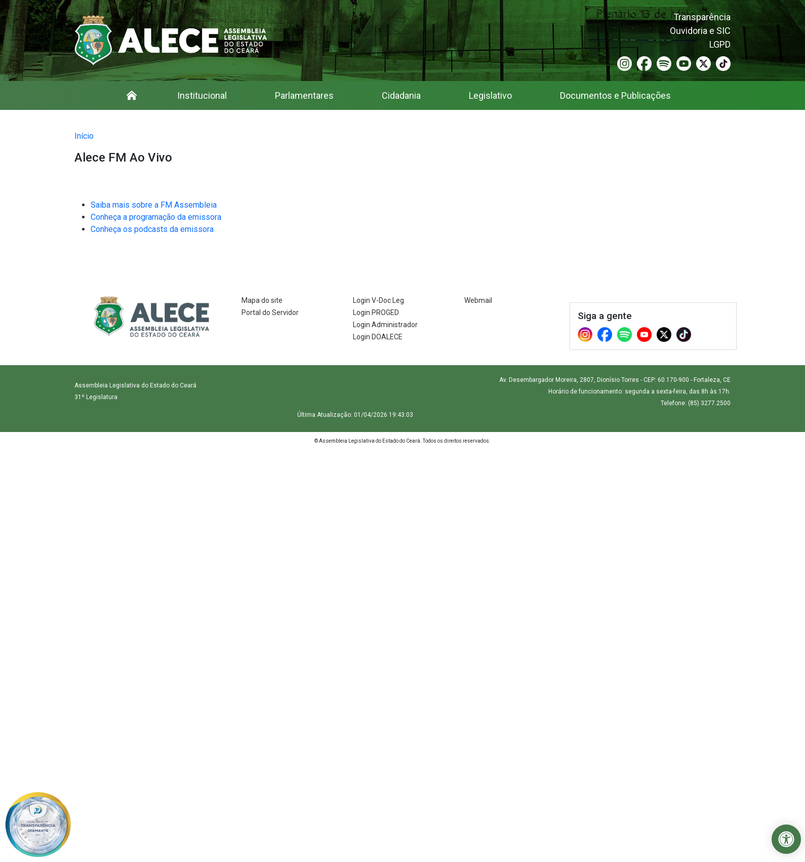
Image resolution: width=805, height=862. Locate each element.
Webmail (478, 300)
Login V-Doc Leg (378, 300)
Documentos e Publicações (615, 95)
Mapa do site (262, 300)
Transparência (702, 17)
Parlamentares (304, 95)
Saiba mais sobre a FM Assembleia (154, 205)
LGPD (720, 44)
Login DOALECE (377, 337)
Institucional (202, 95)
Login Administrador (385, 325)
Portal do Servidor (270, 312)
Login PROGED (376, 312)
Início (84, 136)
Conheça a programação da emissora (156, 217)
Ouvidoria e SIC (700, 30)
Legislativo (490, 95)
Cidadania (401, 95)
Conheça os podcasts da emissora (152, 229)
